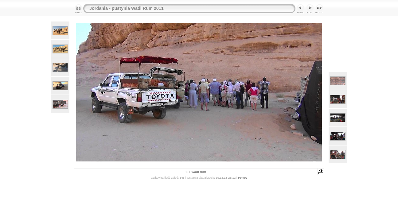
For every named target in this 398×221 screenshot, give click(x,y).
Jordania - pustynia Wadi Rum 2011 (126, 8)
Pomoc (242, 177)
